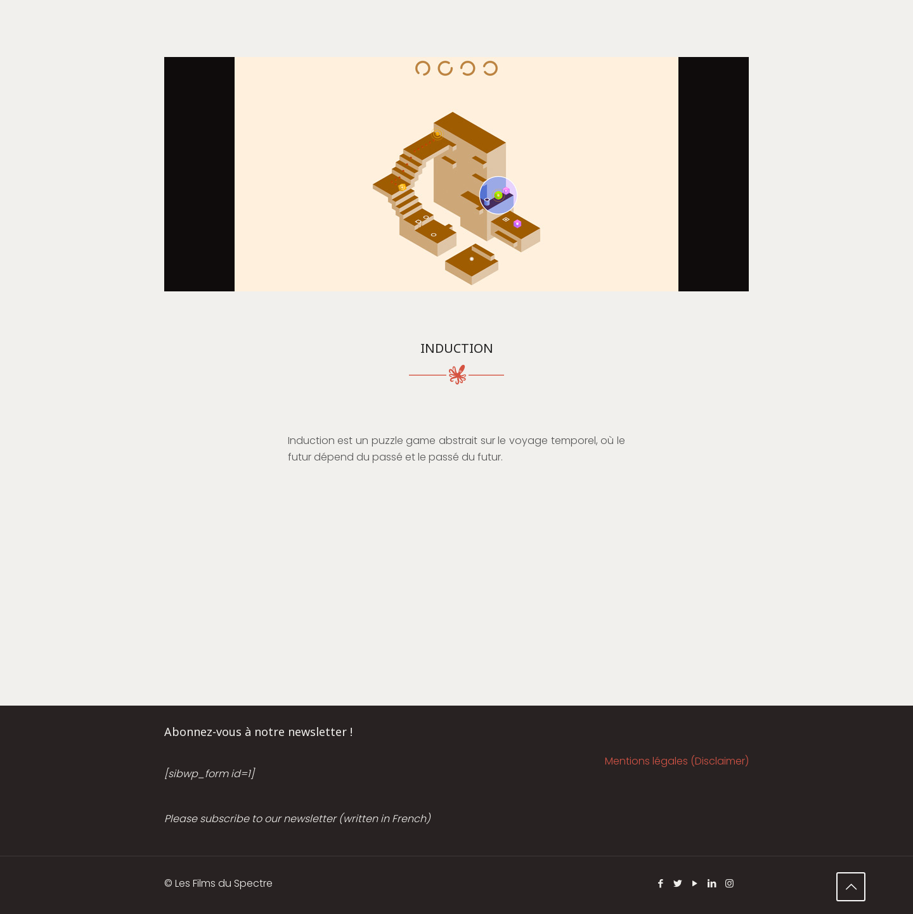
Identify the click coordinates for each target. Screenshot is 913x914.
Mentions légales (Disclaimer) (677, 761)
